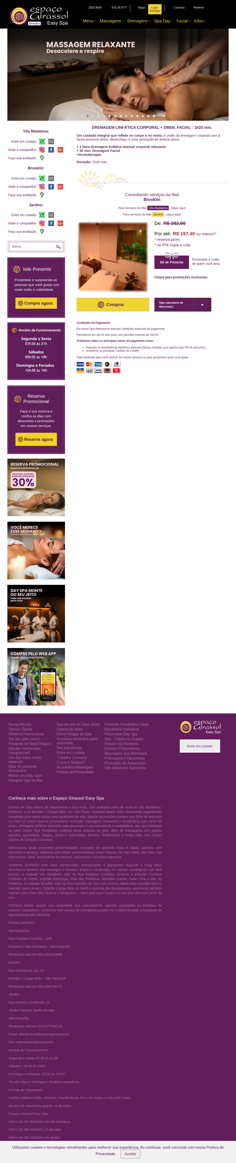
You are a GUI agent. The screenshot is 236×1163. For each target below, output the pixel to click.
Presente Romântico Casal (126, 724)
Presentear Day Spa (121, 734)
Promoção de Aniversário (125, 763)
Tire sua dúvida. (69, 748)
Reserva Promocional (26, 734)
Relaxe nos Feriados (121, 744)
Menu (88, 21)
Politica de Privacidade (75, 772)
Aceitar (130, 1154)
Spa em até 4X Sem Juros (78, 724)
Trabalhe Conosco (71, 758)
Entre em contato (70, 753)
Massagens (110, 21)
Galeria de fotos (69, 729)
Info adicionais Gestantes (125, 768)
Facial (182, 21)
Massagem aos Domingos (125, 753)
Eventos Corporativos (122, 749)
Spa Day (162, 21)
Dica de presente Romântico (22, 769)
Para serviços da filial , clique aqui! (152, 208)
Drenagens (137, 21)
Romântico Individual (121, 729)
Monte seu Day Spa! (25, 775)
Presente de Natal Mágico (30, 744)
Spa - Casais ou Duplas (123, 739)
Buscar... (17, 246)
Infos (198, 21)
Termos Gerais (20, 729)
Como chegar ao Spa (73, 734)
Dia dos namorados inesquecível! (25, 751)
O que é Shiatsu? (70, 762)
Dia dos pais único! (24, 739)
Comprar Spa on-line (26, 780)
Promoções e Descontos (124, 758)
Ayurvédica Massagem (75, 767)
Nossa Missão (20, 724)
